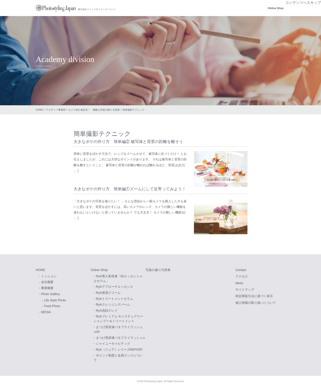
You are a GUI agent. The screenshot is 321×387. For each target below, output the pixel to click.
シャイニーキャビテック (113, 343)
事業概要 (47, 288)
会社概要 (47, 282)
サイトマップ (244, 289)
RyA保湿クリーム (108, 292)
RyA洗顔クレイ (106, 310)
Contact (240, 270)
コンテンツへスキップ (303, 2)
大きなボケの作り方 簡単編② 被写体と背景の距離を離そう (128, 141)
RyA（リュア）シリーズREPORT (119, 349)
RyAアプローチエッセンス (114, 286)
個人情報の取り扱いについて (255, 302)
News (239, 283)
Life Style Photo (55, 300)
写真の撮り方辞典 (158, 270)
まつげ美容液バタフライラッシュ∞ (120, 337)
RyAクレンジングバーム (113, 304)
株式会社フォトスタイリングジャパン (56, 8)
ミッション (49, 276)
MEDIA (46, 312)
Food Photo (52, 306)
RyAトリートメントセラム (114, 298)
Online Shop (276, 8)
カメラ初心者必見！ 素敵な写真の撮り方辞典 (94, 109)
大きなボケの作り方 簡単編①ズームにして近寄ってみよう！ (130, 189)
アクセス (241, 276)
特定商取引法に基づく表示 (254, 296)
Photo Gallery (50, 294)
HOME (39, 109)
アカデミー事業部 (56, 109)
